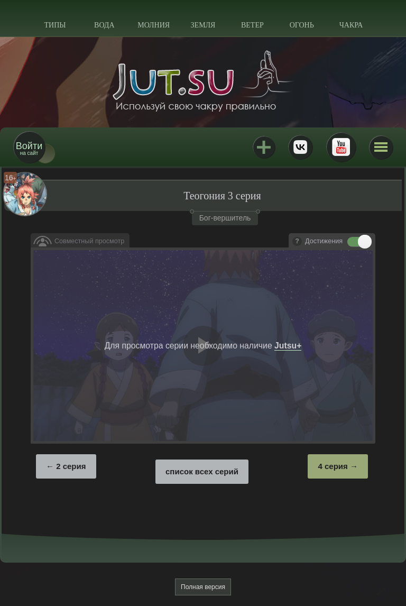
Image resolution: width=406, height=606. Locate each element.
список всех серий (201, 471)
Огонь (302, 25)
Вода (104, 25)
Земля (203, 25)
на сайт (29, 148)
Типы (55, 25)
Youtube (341, 147)
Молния (153, 25)
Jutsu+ (264, 147)
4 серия (332, 466)
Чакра (351, 25)
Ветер (252, 25)
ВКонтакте (300, 147)
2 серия (71, 466)
